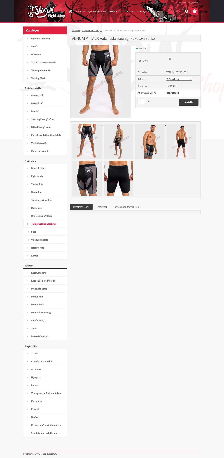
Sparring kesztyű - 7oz (42, 119)
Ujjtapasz (36, 377)
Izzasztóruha (37, 247)
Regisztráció (193, 2)
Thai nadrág (37, 184)
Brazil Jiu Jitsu (38, 168)
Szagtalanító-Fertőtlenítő (44, 433)
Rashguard (36, 208)
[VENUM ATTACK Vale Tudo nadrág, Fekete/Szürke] (100, 46)
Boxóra (34, 417)
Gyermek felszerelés (97, 11)
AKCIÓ (34, 46)
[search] (186, 11)
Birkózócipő (37, 103)
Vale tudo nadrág (39, 240)
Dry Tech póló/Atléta (41, 216)
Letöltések (101, 207)
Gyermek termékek (40, 38)
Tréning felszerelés (40, 70)
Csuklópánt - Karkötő (42, 361)
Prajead (35, 409)
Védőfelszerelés (39, 143)
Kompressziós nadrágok (44, 224)
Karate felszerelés (40, 151)
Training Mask (38, 78)
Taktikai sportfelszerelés (43, 62)
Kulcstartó (36, 401)
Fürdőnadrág (37, 320)
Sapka (34, 328)
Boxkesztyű (37, 95)
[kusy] (141, 101)
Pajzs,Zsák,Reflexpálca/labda (46, 135)
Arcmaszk (36, 369)
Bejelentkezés (180, 2)
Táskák (34, 353)
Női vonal (80, 11)
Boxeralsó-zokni (39, 336)
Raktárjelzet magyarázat (149, 11)
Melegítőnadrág (39, 288)
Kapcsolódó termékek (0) (127, 207)
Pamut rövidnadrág (41, 312)
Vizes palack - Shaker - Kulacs (46, 393)
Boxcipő (35, 111)
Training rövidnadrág (41, 200)
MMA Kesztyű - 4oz (41, 127)
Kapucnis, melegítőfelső (43, 281)
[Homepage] (70, 11)
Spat (33, 232)
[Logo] (44, 11)
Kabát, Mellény (38, 273)
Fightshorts (37, 176)
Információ (130, 11)
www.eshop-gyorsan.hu (46, 453)
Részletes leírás (81, 207)
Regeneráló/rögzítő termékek (46, 425)
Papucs (35, 385)
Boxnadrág (36, 192)
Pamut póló (37, 296)
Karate (34, 255)
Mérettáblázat (115, 11)
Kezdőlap (76, 30)
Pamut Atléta (37, 304)
